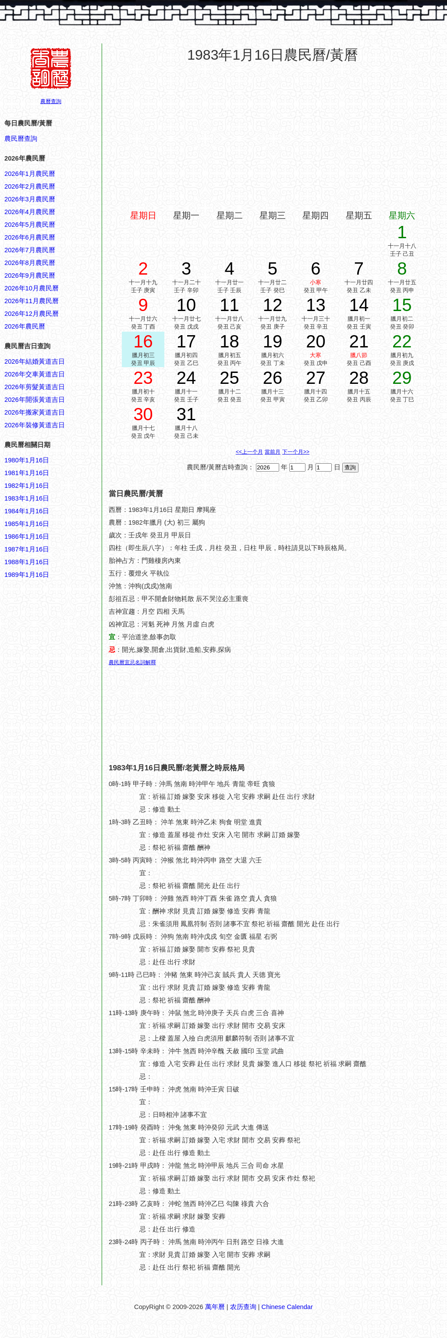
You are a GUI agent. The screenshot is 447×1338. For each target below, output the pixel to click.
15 (402, 305)
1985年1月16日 (26, 523)
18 (229, 341)
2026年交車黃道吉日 (34, 374)
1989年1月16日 (26, 574)
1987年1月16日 (26, 549)
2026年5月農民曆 (29, 224)
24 (186, 377)
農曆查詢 (50, 101)
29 (402, 377)
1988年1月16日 (26, 561)
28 (359, 377)
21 (359, 341)
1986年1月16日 (26, 536)
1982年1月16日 (26, 485)
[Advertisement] (39, 1000)
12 (273, 305)
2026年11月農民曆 (31, 300)
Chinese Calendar (287, 1306)
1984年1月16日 (26, 511)
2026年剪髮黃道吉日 (34, 386)
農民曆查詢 (20, 138)
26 (273, 377)
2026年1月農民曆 (29, 173)
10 (186, 305)
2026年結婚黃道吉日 (34, 361)
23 (143, 377)
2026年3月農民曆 (29, 199)
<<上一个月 (249, 452)
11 (229, 305)
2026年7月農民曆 (29, 250)
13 (316, 305)
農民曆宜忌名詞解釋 (132, 662)
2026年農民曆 (24, 326)
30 (143, 414)
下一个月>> (295, 452)
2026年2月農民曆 (29, 186)
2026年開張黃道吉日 (34, 399)
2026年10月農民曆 (31, 288)
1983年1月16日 (26, 498)
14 (359, 305)
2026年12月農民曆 (31, 313)
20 (316, 341)
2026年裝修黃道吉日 (34, 425)
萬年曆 (215, 1306)
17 (186, 341)
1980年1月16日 (26, 460)
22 (402, 341)
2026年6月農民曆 (29, 237)
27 (316, 377)
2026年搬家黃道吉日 (34, 412)
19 (273, 341)
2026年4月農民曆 (29, 211)
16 (143, 341)
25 (229, 377)
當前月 (272, 452)
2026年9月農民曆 (29, 275)
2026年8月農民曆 (29, 262)
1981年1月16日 (26, 472)
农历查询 (243, 1306)
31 (186, 414)
